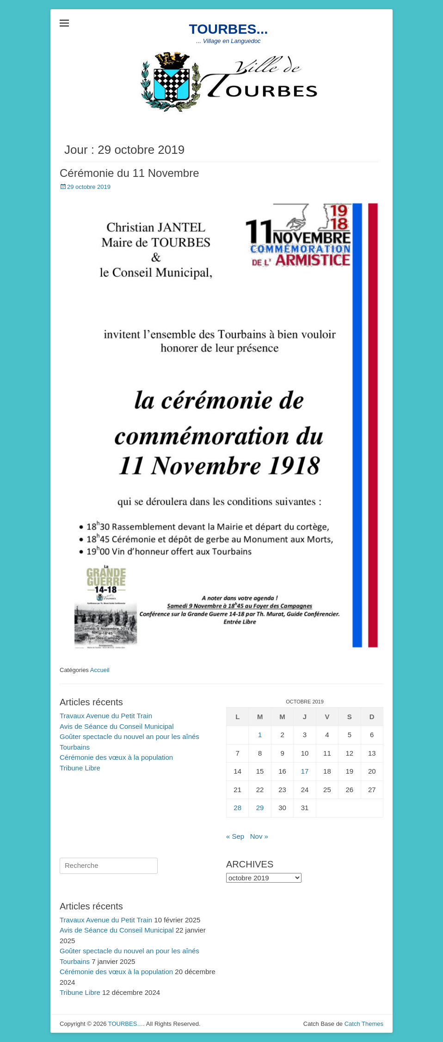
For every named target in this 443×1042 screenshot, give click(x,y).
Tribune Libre (80, 768)
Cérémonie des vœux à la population (116, 757)
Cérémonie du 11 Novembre (129, 173)
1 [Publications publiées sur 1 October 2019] (260, 735)
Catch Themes (364, 1023)
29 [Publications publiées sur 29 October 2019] (260, 808)
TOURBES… (125, 1023)
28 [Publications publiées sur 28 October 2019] (237, 808)
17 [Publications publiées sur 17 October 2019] (305, 771)
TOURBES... (228, 28)
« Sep (235, 836)
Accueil (100, 669)
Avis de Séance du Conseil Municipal (117, 726)
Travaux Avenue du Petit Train (106, 716)
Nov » (259, 836)
